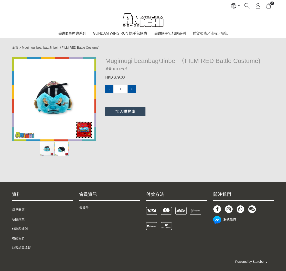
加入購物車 (125, 111)
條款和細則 (20, 229)
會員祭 (83, 207)
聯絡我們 (18, 238)
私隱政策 (18, 219)
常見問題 (18, 210)
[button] (92, 61)
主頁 (15, 47)
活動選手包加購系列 (170, 33)
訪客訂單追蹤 (21, 248)
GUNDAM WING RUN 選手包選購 (120, 33)
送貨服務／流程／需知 (210, 33)
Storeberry (260, 261)
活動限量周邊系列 (72, 33)
